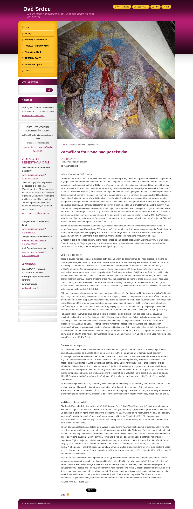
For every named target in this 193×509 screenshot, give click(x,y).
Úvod (63, 145)
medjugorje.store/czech (32, 288)
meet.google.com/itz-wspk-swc (36, 213)
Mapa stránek (142, 7)
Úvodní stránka (123, 7)
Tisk (167, 7)
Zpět (63, 494)
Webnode (167, 503)
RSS (157, 7)
